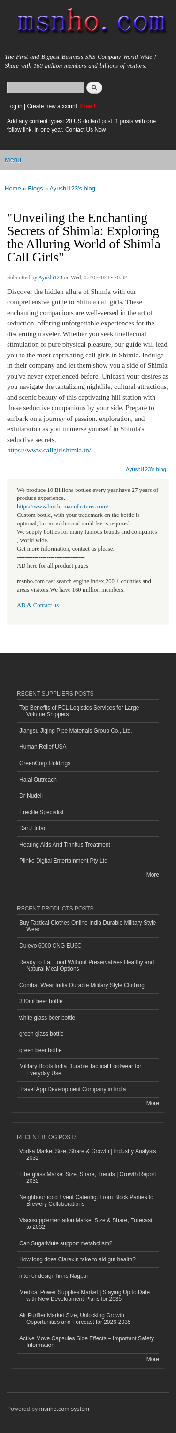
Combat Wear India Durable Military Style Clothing (82, 985)
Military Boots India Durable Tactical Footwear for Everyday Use (80, 1069)
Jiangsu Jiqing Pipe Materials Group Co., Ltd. (75, 731)
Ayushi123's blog (72, 188)
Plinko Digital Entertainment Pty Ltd (63, 860)
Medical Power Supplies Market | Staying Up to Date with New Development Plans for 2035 (84, 1295)
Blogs (35, 188)
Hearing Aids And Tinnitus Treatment (64, 844)
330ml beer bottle (41, 1001)
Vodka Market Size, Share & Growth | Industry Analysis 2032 (87, 1154)
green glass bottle (41, 1033)
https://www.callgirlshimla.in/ (49, 450)
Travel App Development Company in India (72, 1089)
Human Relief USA (43, 747)
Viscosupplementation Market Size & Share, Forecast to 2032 (86, 1223)
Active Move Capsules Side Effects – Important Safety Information (86, 1341)
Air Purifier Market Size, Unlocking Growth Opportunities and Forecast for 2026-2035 (75, 1318)
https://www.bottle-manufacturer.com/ (62, 506)
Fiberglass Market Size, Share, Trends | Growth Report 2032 (87, 1177)
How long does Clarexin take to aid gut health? (77, 1259)
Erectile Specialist (41, 812)
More (152, 874)
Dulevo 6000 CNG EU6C (50, 945)
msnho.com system (64, 1409)
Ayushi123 (50, 277)
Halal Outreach (38, 779)
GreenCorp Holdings (44, 763)
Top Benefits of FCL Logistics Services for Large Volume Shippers (79, 711)
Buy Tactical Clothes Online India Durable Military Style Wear (87, 926)
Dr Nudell (31, 795)
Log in (15, 106)
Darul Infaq (33, 828)
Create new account (52, 106)
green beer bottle (40, 1050)
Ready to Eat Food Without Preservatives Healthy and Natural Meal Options (86, 965)
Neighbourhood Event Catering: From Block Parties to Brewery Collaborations (86, 1200)
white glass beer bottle (47, 1017)
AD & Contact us (38, 605)
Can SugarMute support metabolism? (66, 1243)
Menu (13, 160)
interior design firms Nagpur (53, 1276)
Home (13, 188)
